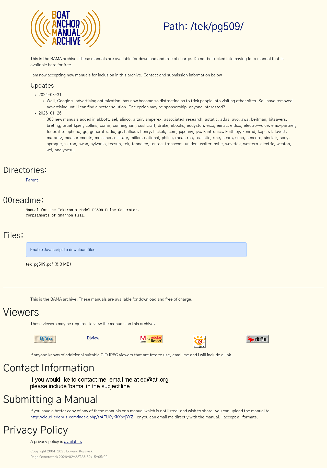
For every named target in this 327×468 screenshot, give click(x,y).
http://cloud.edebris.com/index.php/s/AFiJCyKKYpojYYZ (81, 417)
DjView (93, 338)
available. (73, 442)
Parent (32, 180)
